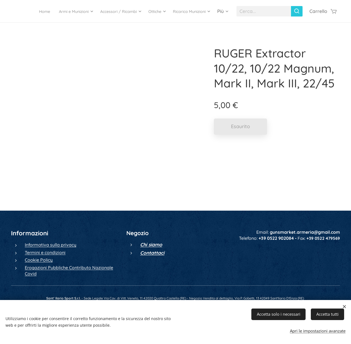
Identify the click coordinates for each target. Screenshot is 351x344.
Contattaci (152, 253)
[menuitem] (71, 11)
